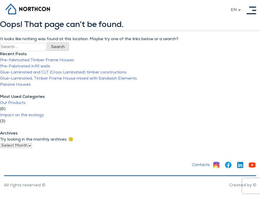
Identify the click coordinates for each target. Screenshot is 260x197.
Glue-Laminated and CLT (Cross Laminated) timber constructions (63, 72)
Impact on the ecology (22, 115)
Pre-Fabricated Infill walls (25, 66)
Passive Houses (15, 85)
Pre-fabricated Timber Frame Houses (37, 60)
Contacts (201, 165)
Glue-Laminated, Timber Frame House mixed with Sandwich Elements (68, 79)
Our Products (13, 103)
